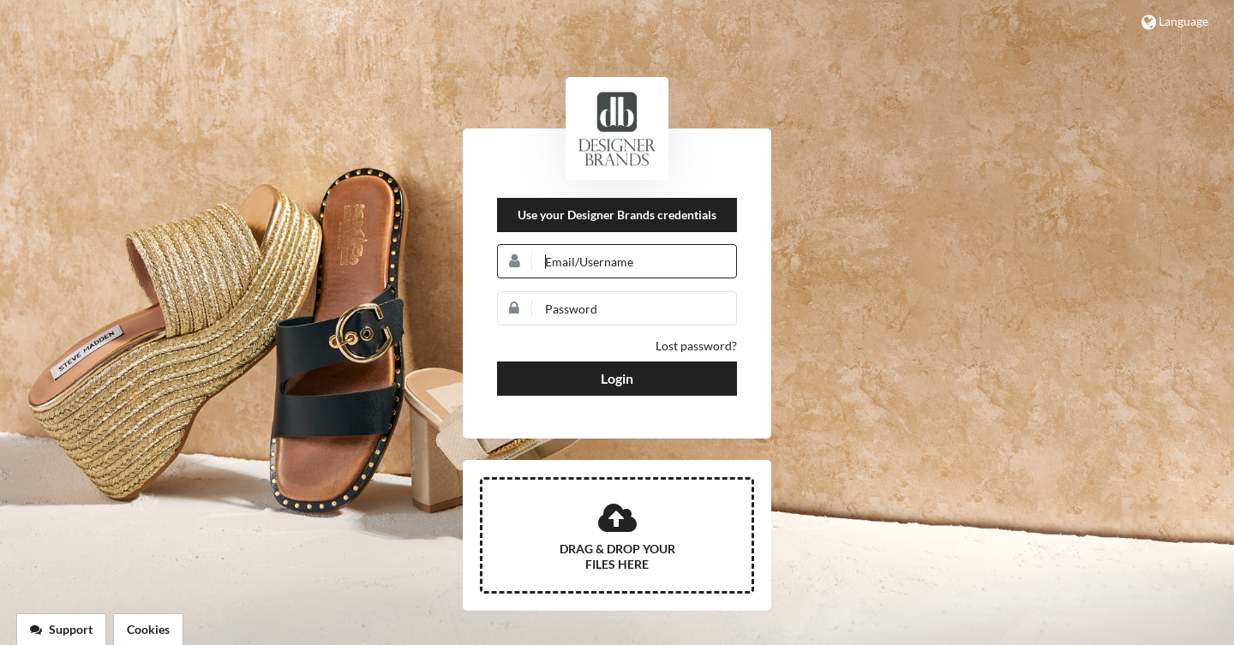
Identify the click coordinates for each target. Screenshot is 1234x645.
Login (617, 378)
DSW (617, 128)
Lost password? (696, 345)
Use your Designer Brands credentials (617, 214)
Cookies (148, 629)
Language (1174, 22)
